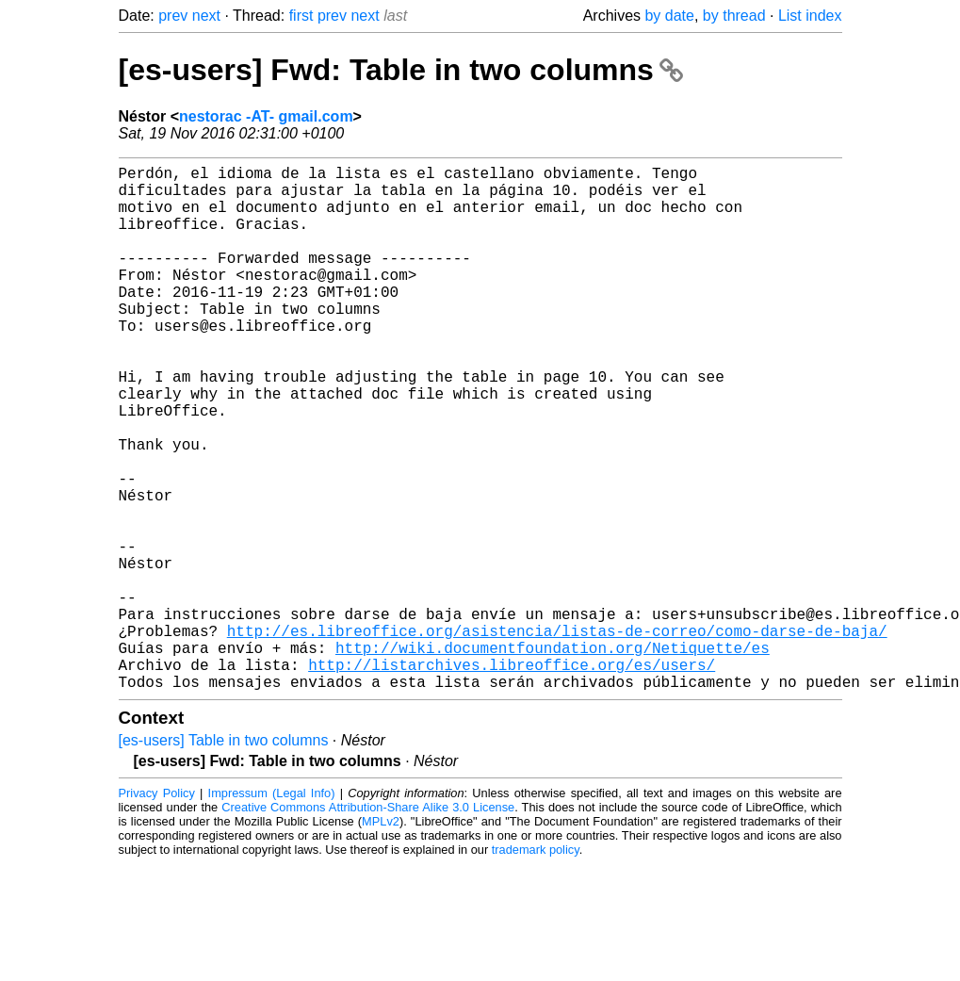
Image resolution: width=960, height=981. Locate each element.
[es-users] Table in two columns (224, 857)
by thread (734, 16)
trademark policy (535, 966)
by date (668, 16)
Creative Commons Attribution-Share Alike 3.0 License (367, 924)
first (301, 16)
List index (810, 16)
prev (172, 16)
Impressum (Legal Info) (271, 910)
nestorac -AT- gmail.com (266, 116)
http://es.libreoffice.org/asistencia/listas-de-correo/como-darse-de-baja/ (557, 736)
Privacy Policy (157, 910)
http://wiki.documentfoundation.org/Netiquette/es (552, 756)
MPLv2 (380, 938)
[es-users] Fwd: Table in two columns (401, 70)
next (206, 16)
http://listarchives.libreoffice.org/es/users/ (511, 777)
